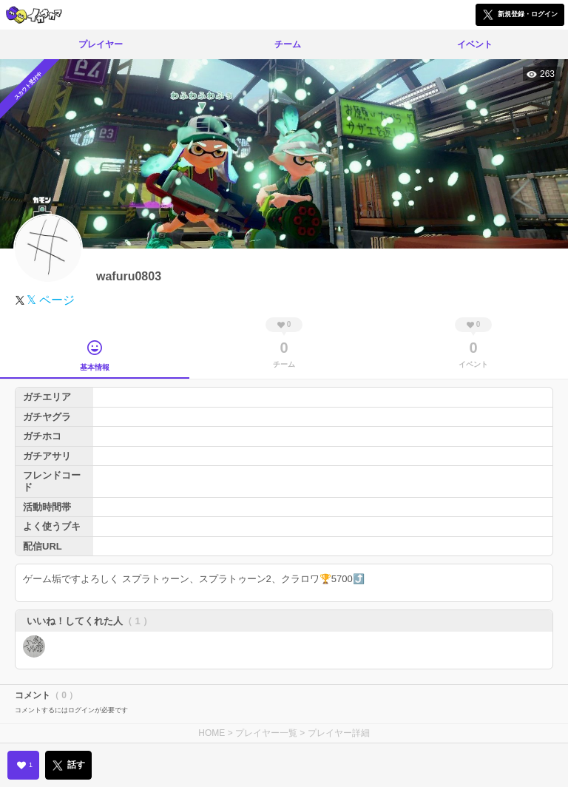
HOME (211, 733)
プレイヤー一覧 (266, 733)
